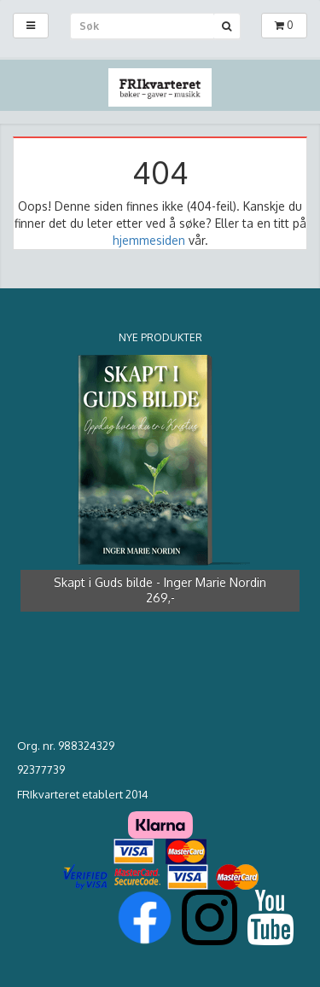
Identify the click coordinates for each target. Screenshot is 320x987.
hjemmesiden (149, 240)
